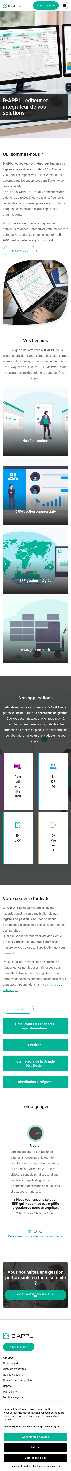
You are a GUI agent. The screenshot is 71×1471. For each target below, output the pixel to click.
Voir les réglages (35, 1457)
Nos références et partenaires (20, 1380)
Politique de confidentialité (46, 1466)
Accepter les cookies (35, 1437)
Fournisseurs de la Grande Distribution (35, 1063)
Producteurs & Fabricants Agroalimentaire (34, 1026)
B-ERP (18, 837)
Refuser (35, 1447)
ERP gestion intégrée (35, 581)
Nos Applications (35, 441)
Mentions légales (13, 1397)
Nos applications (13, 1374)
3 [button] (40, 1231)
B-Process (53, 842)
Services (34, 1045)
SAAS (46, 169)
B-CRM (53, 781)
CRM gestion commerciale (35, 511)
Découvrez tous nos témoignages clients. (35, 1236)
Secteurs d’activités (14, 1368)
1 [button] (29, 1231)
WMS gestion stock (35, 650)
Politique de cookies (21, 1466)
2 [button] (35, 1231)
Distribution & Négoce (34, 1082)
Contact (7, 1385)
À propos (8, 1357)
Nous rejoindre (11, 1363)
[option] (35, 1170)
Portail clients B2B (17, 786)
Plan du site (10, 1391)
